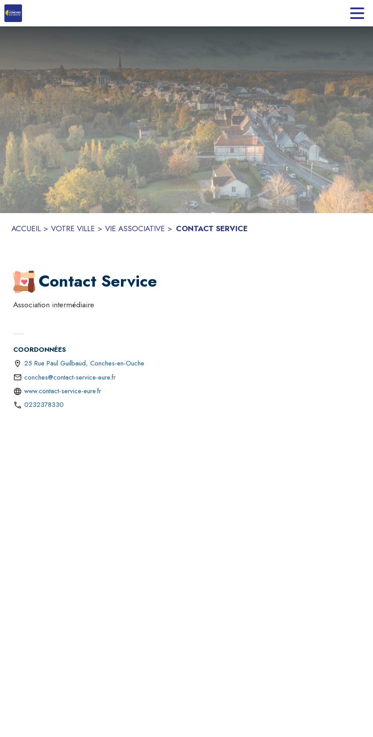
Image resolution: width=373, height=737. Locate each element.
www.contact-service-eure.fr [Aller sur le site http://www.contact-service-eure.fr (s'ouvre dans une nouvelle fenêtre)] (62, 391)
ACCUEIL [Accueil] (26, 228)
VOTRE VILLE (73, 228)
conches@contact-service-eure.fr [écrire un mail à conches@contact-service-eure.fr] (70, 377)
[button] (24, 282)
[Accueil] (13, 13)
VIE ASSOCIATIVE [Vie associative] (135, 228)
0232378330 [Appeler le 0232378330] (44, 404)
